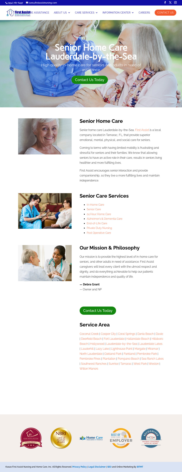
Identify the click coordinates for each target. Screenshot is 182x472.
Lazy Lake (102, 348)
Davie (159, 334)
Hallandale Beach (137, 338)
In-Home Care (95, 204)
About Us (60, 12)
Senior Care (94, 209)
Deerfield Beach (91, 338)
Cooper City (108, 334)
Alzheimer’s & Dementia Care (104, 218)
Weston (154, 363)
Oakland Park (113, 353)
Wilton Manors (89, 368)
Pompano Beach (128, 358)
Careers (144, 12)
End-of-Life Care (97, 223)
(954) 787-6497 (15, 3)
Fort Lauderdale (114, 338)
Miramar (153, 348)
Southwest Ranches (94, 363)
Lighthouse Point (121, 348)
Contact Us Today (89, 80)
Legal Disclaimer (97, 467)
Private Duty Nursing (99, 228)
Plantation (109, 358)
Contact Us (165, 12)
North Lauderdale (91, 353)
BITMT (140, 467)
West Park (140, 363)
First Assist (142, 130)
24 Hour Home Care (99, 214)
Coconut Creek (89, 334)
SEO (109, 467)
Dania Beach (145, 334)
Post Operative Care (99, 232)
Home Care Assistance (33, 12)
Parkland (129, 353)
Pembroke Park (147, 353)
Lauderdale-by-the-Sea (121, 343)
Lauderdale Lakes (150, 343)
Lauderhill (87, 348)
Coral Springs (126, 334)
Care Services (84, 12)
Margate (140, 348)
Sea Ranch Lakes (152, 358)
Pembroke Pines (90, 358)
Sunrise (113, 363)
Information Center (116, 12)
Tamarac (126, 363)
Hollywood (97, 343)
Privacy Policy (79, 467)
